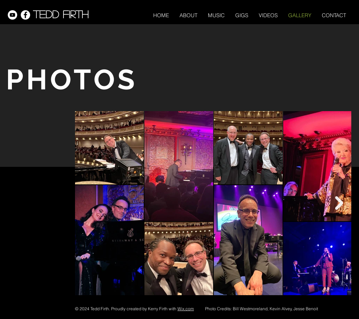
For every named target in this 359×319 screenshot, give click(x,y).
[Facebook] (25, 15)
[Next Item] (339, 203)
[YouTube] (12, 15)
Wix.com (185, 308)
